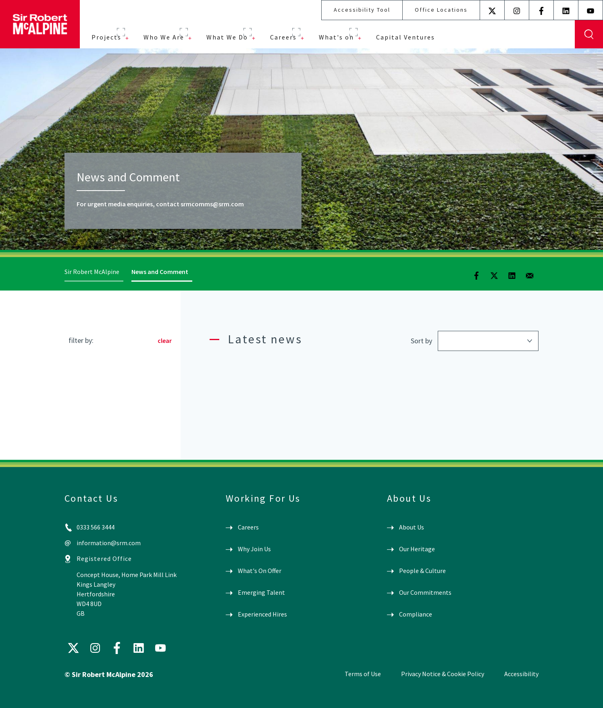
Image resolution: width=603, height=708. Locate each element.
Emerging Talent (261, 592)
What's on (336, 37)
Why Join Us (254, 549)
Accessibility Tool (362, 9)
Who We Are (163, 37)
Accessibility (521, 674)
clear (165, 340)
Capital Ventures (405, 37)
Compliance (415, 614)
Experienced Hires (262, 614)
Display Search (589, 34)
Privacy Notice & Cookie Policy (442, 674)
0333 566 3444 (95, 527)
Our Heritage (417, 549)
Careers (283, 37)
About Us (411, 527)
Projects (106, 37)
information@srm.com (109, 543)
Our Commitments (425, 592)
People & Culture (422, 571)
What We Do (227, 37)
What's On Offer (259, 571)
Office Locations (441, 9)
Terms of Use (363, 674)
